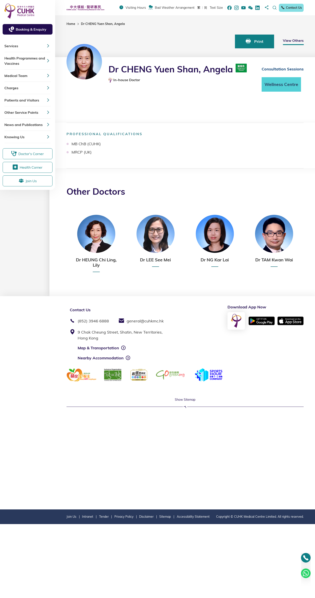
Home (70, 24)
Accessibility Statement (193, 591)
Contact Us (291, 7)
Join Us (71, 591)
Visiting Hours (136, 8)
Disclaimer (146, 591)
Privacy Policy (123, 591)
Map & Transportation (98, 347)
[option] (96, 243)
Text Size (216, 8)
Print (254, 41)
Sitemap (165, 591)
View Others (293, 40)
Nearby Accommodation (101, 357)
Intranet (87, 591)
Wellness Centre (281, 84)
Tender (104, 591)
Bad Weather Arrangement (175, 8)
